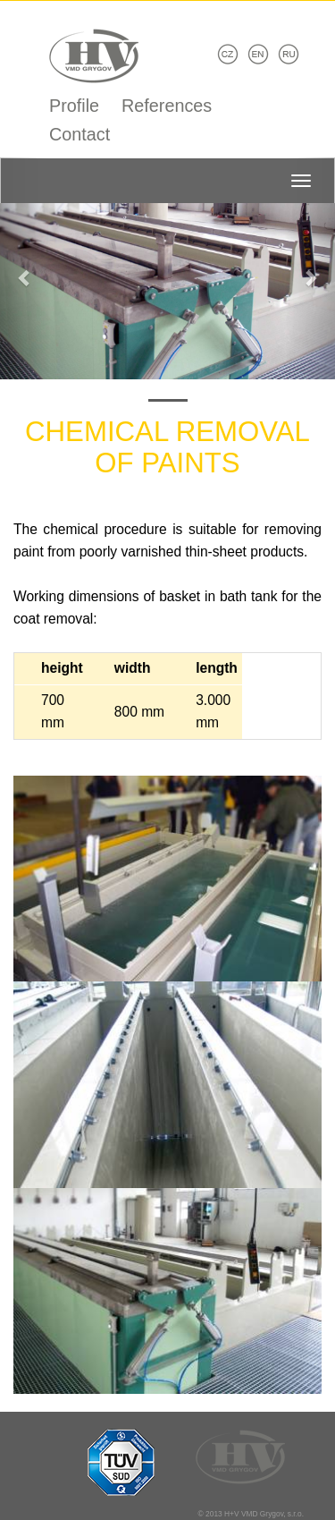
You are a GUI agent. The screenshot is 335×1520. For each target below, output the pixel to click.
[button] (25, 268)
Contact (79, 134)
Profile (74, 105)
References (166, 105)
